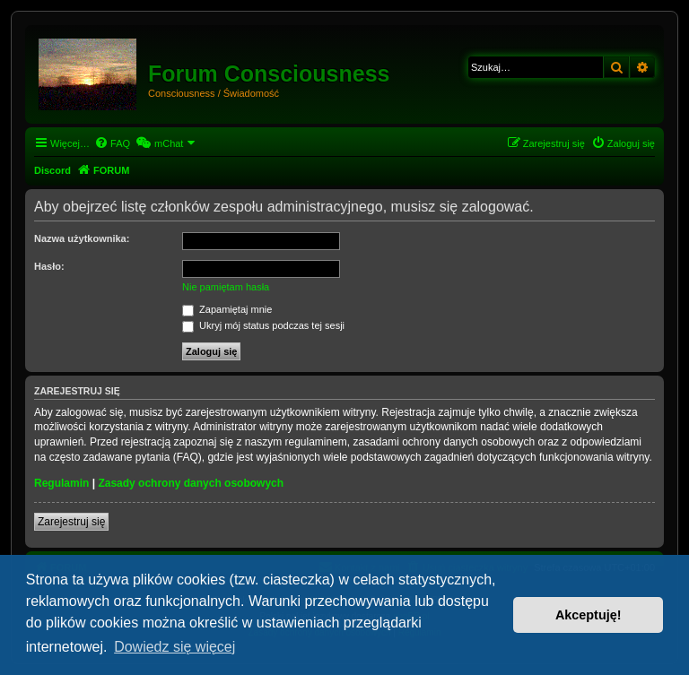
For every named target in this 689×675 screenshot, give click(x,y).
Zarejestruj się (71, 521)
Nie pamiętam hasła (225, 286)
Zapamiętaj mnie (227, 309)
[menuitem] (112, 143)
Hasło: (49, 266)
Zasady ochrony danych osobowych (190, 483)
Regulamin (61, 483)
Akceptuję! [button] (588, 615)
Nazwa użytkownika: (81, 238)
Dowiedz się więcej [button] (174, 646)
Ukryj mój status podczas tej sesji (263, 325)
